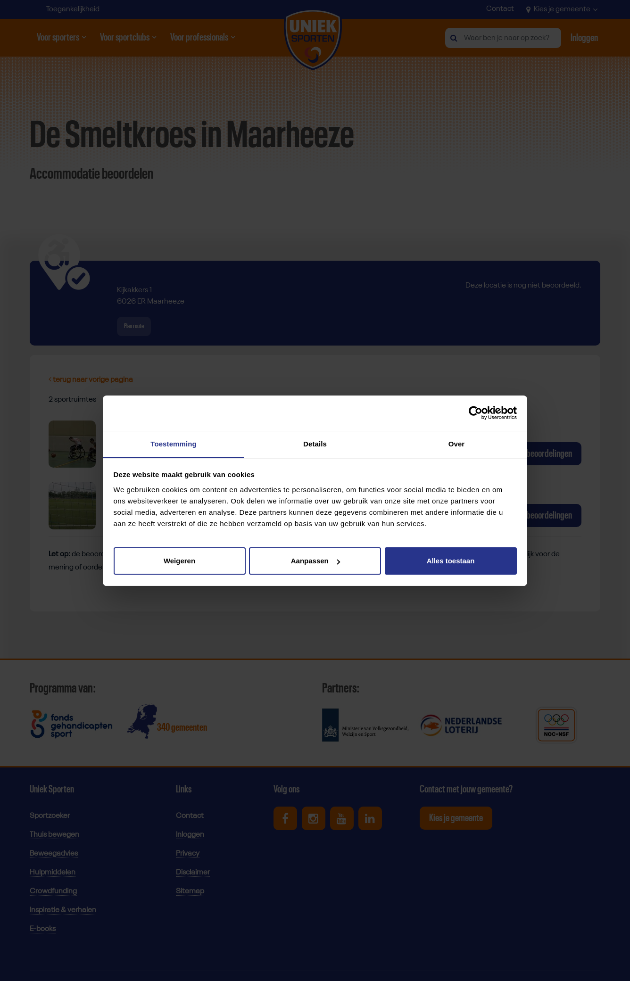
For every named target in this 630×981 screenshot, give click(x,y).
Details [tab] (315, 444)
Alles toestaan (451, 561)
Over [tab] (456, 444)
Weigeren (179, 561)
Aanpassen (315, 561)
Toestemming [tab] (173, 444)
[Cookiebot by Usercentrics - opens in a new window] (475, 413)
